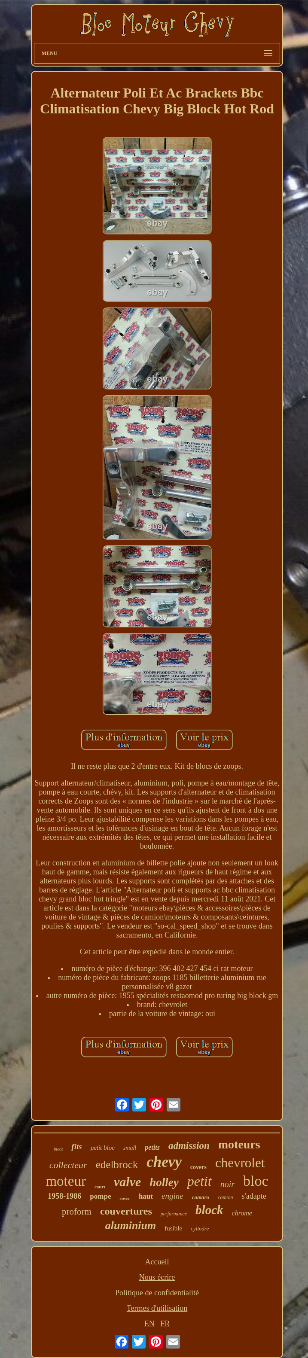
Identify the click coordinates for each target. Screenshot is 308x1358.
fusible (173, 1228)
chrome (242, 1213)
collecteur (68, 1165)
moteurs (239, 1144)
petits (152, 1147)
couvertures (126, 1211)
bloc (255, 1181)
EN (149, 1323)
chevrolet (240, 1162)
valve (127, 1182)
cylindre (200, 1228)
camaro (200, 1197)
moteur (65, 1181)
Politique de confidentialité (157, 1292)
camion (225, 1197)
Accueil (157, 1262)
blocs (58, 1149)
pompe (100, 1196)
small (129, 1148)
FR (165, 1323)
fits (76, 1146)
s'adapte (253, 1196)
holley (164, 1182)
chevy (164, 1162)
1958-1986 (64, 1196)
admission (189, 1145)
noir (227, 1184)
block (209, 1210)
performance (174, 1214)
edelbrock (117, 1164)
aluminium (130, 1225)
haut (146, 1196)
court (100, 1186)
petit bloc (103, 1147)
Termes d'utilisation (157, 1308)
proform (76, 1211)
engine (172, 1195)
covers (198, 1167)
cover (124, 1198)
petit (199, 1181)
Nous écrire (157, 1277)
